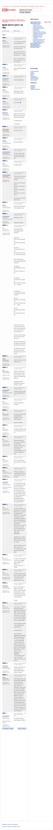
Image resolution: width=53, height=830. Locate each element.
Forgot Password (34, 71)
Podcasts (42, 6)
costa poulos (6, 78)
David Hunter (6, 129)
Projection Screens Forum (39, 33)
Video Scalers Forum (38, 40)
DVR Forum (36, 29)
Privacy (18, 826)
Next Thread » (22, 728)
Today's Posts (47, 22)
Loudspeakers (16, 6)
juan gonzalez (6, 216)
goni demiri (5, 482)
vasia (4, 677)
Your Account (33, 80)
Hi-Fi (11, 6)
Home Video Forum (35, 23)
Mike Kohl (5, 112)
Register (32, 73)
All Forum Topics (34, 47)
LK (3, 228)
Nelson (4, 140)
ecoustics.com (10, 824)
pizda (4, 358)
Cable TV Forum (37, 25)
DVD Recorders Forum (38, 28)
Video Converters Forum (39, 39)
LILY (4, 163)
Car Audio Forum (34, 44)
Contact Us (9, 826)
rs (3, 557)
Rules (31, 75)
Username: (7, 31)
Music (37, 6)
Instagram (32, 86)
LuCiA (4, 40)
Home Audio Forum (35, 22)
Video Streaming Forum (39, 42)
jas (3, 401)
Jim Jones (5, 585)
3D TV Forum (36, 24)
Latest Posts (5, 6)
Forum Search (25, 12)
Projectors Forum (37, 35)
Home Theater (24, 6)
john (4, 470)
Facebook (32, 85)
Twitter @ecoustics (35, 89)
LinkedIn (32, 88)
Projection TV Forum (38, 34)
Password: (18, 31)
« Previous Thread (8, 728)
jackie (4, 205)
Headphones (32, 6)
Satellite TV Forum (37, 37)
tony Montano (6, 716)
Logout (32, 72)
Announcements (34, 78)
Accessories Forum (35, 45)
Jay (3, 370)
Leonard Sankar (6, 152)
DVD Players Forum (38, 27)
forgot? (18, 30)
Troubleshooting (34, 77)
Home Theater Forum (36, 43)
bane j (4, 89)
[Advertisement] (14, 776)
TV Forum (35, 38)
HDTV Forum (36, 30)
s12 (3, 427)
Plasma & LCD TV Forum (39, 32)
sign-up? (8, 30)
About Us (4, 826)
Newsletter (14, 826)
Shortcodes (33, 76)
